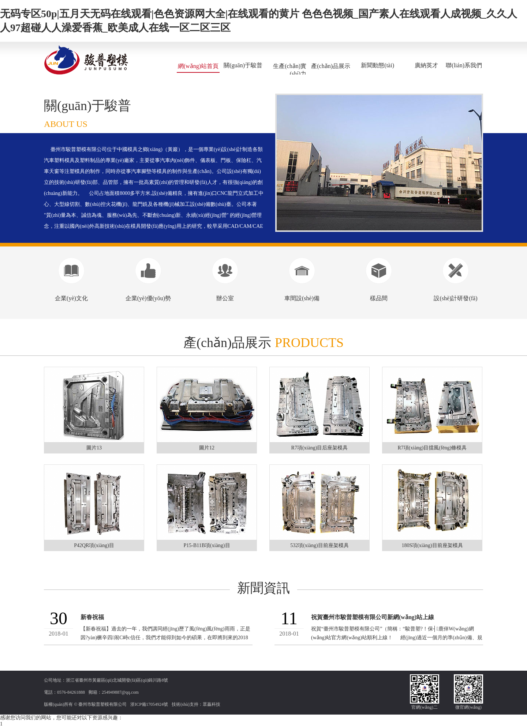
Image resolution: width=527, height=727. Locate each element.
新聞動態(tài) (377, 65)
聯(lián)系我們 (464, 65)
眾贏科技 (211, 704)
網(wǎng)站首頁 (198, 66)
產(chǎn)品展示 (330, 66)
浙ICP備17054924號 (149, 704)
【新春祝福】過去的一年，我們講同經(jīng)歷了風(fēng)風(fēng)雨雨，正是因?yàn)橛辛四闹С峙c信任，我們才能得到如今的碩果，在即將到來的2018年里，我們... (165, 637)
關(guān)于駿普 (243, 65)
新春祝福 (92, 617)
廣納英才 (426, 65)
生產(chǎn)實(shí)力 (289, 70)
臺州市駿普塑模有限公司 (102, 704)
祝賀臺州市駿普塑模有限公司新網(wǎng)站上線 (372, 617)
